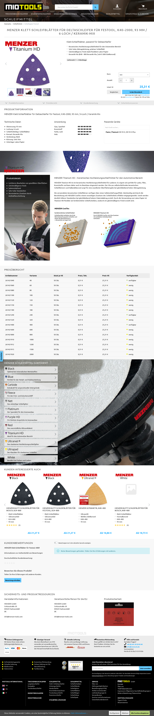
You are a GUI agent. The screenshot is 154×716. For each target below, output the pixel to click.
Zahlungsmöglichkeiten (100, 686)
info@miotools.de (133, 647)
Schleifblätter (75, 690)
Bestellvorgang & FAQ (99, 688)
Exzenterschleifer (55, 695)
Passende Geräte (112, 121)
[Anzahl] (126, 80)
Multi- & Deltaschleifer (56, 684)
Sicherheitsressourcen (128, 103)
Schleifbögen (74, 693)
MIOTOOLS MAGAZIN (125, 698)
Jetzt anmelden (145, 668)
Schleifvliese (74, 695)
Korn (109, 74)
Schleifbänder (75, 686)
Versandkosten (145, 95)
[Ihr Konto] (117, 7)
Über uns (95, 684)
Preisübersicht (50, 103)
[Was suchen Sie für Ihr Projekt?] (74, 7)
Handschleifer (54, 688)
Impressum (121, 691)
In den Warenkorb (136, 92)
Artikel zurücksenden (99, 690)
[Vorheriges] (5, 63)
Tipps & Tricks (122, 700)
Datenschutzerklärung (98, 675)
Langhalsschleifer (34, 684)
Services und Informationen (101, 697)
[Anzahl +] (132, 80)
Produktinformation (14, 103)
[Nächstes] (60, 63)
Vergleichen (114, 92)
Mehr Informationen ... (79, 713)
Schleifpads (74, 697)
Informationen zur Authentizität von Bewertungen (23, 553)
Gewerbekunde (130, 97)
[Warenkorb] (143, 7)
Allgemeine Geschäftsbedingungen (138, 691)
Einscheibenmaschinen (57, 690)
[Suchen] (95, 7)
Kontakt (120, 684)
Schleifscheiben (75, 684)
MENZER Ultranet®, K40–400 (92, 508)
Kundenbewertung (89, 103)
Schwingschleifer (55, 686)
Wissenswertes (123, 702)
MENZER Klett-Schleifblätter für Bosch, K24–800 (22, 509)
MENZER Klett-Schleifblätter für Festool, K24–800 (59, 509)
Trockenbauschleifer (56, 693)
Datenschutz (136, 693)
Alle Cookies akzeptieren (140, 713)
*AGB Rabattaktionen (125, 689)
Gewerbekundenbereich (100, 699)
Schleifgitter (74, 688)
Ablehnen (125, 713)
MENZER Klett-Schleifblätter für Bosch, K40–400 (131, 509)
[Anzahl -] (121, 80)
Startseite (7, 24)
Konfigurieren (114, 713)
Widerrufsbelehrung (124, 693)
